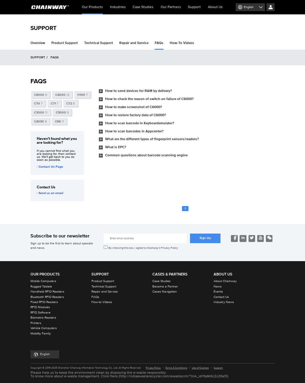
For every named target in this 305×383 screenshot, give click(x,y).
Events (218, 291)
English (249, 7)
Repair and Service (133, 43)
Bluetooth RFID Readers (47, 297)
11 (40, 112)
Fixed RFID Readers (44, 302)
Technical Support (98, 43)
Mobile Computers (43, 281)
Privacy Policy (153, 368)
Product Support (64, 43)
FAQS (54, 57)
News (218, 286)
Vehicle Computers (43, 328)
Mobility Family (40, 333)
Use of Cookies (200, 368)
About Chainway (225, 281)
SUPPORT (37, 57)
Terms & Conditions (176, 368)
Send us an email (50, 193)
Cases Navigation (164, 291)
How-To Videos (182, 43)
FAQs (159, 43)
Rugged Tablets (41, 286)
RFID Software (40, 312)
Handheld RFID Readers (47, 291)
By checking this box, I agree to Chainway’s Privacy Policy (143, 247)
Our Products (92, 9)
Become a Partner (165, 286)
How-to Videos (101, 302)
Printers (35, 323)
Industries (117, 7)
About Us (215, 7)
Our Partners (171, 7)
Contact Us (221, 297)
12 (62, 94)
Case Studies (143, 7)
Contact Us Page (50, 166)
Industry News (224, 302)
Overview (37, 43)
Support (194, 7)
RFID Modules (40, 307)
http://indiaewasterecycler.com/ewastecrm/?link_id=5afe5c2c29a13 (173, 376)
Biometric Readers (43, 317)
